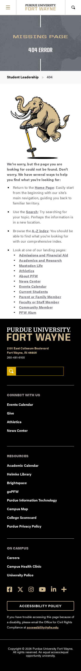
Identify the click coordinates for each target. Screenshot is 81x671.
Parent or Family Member (40, 296)
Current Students (33, 291)
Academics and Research (40, 260)
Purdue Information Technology (32, 500)
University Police (20, 574)
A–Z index (40, 230)
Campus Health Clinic (24, 566)
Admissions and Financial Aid (43, 255)
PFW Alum (27, 312)
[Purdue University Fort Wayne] (40, 7)
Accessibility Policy (40, 605)
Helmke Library (19, 474)
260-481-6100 (16, 357)
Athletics (26, 270)
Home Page (44, 187)
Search (32, 211)
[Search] (11, 371)
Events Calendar (32, 286)
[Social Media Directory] (64, 589)
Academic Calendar (22, 465)
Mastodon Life (31, 265)
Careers (13, 557)
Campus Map (17, 508)
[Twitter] (20, 589)
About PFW (28, 275)
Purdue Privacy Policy (24, 526)
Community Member (36, 307)
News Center (30, 281)
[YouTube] (42, 589)
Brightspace (17, 482)
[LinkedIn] (53, 589)
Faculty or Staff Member (39, 301)
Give (10, 413)
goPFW (13, 491)
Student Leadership (23, 76)
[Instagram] (31, 589)
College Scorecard (22, 517)
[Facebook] (9, 589)
